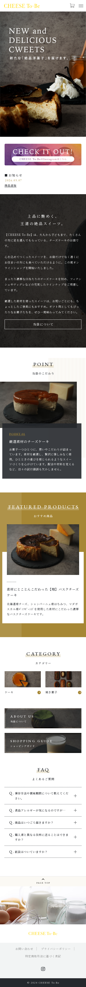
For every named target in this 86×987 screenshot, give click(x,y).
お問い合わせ (24, 949)
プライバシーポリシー (56, 949)
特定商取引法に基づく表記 (43, 956)
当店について (43, 324)
